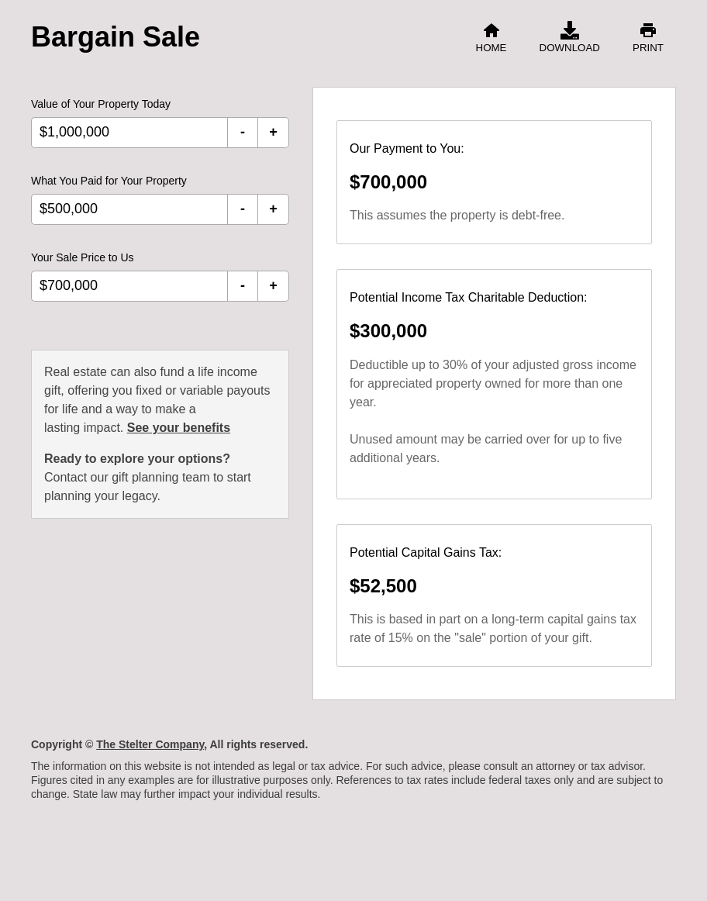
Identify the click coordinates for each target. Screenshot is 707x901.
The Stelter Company (150, 744)
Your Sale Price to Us (82, 257)
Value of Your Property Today (101, 104)
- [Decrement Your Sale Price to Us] (242, 285)
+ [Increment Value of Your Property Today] (273, 132)
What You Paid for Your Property (109, 180)
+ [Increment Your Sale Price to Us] (273, 285)
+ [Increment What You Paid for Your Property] (273, 208)
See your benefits (178, 427)
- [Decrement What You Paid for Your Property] (242, 208)
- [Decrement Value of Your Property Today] (242, 132)
